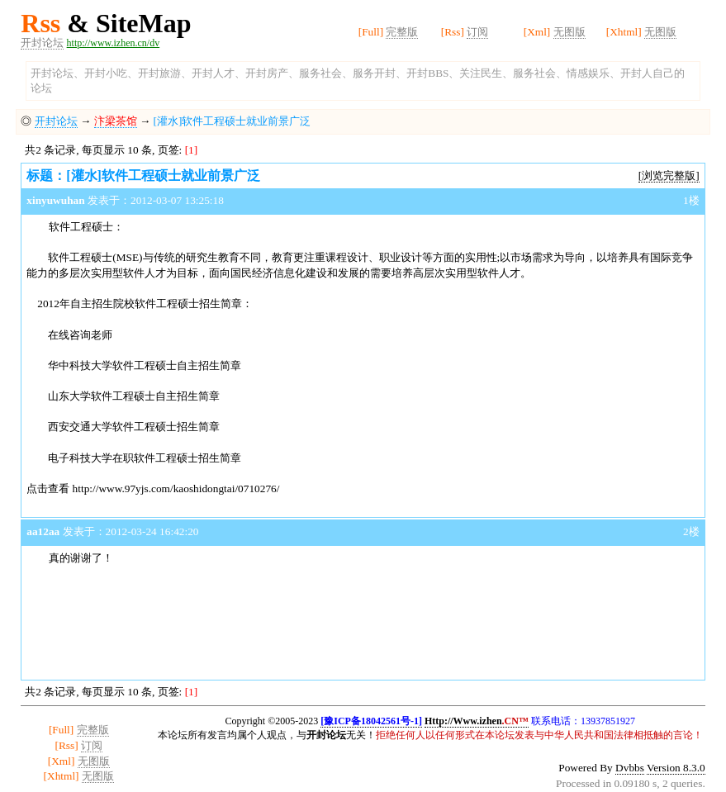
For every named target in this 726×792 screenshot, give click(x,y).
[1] (191, 150)
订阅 (477, 32)
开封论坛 (42, 42)
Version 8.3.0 (676, 767)
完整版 (402, 32)
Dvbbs (629, 767)
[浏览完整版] (669, 175)
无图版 (569, 32)
